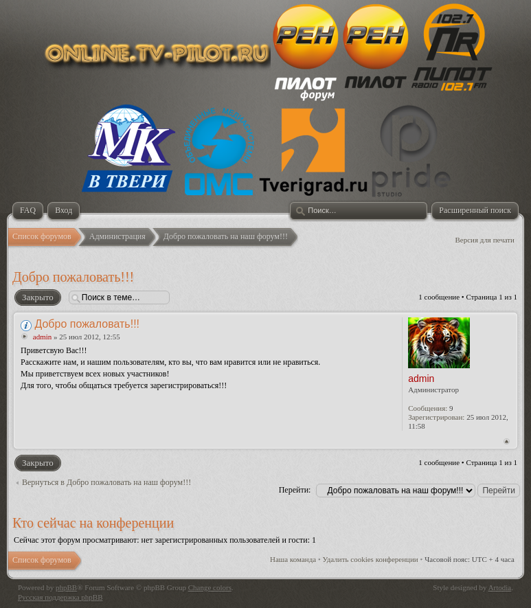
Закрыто (37, 297)
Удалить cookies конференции (370, 559)
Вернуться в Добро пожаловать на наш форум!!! (106, 482)
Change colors (209, 587)
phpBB (66, 587)
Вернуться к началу (506, 441)
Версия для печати (485, 240)
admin (42, 337)
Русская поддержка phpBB (60, 597)
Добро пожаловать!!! (73, 276)
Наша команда (293, 559)
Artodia (500, 587)
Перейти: (295, 490)
